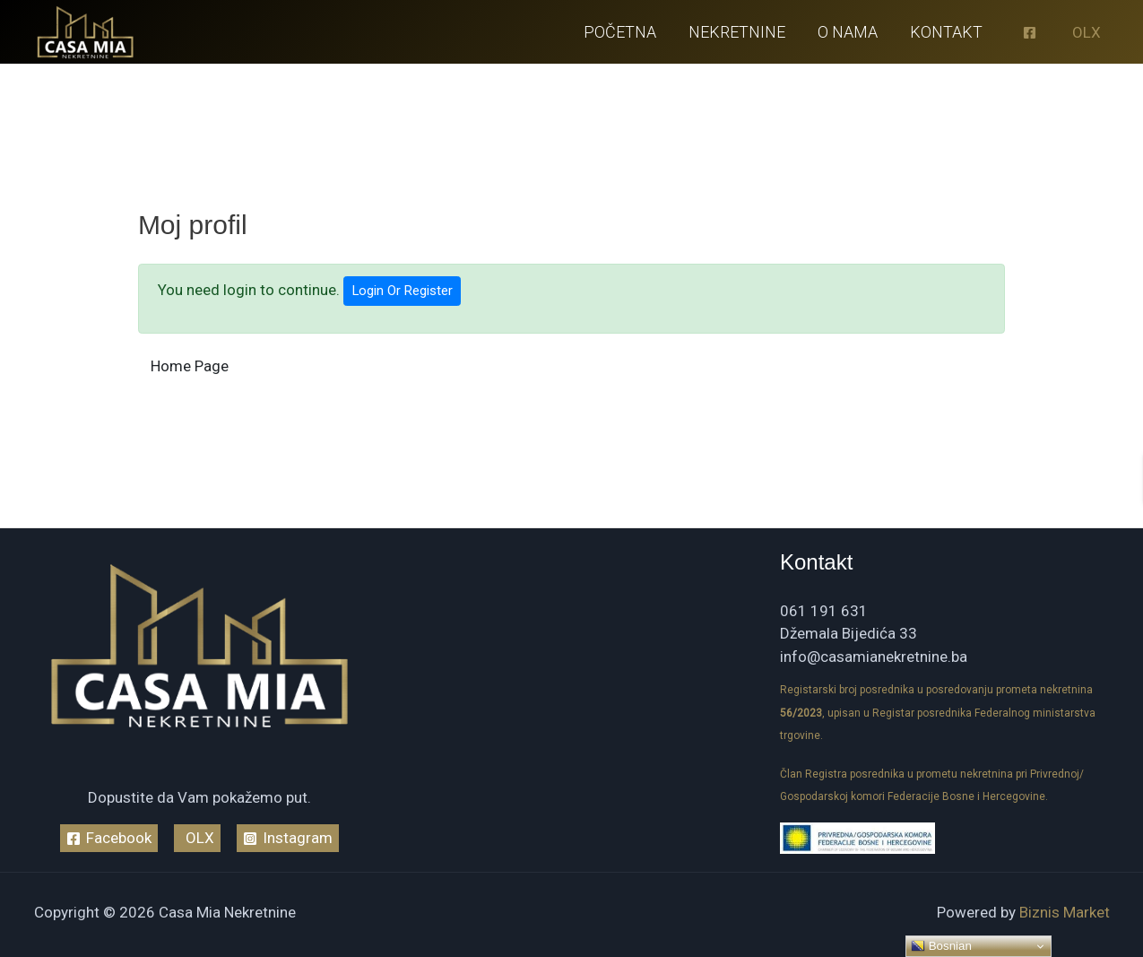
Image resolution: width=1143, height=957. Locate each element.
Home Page (190, 366)
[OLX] (1084, 32)
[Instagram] (288, 838)
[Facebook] (109, 838)
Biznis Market (1064, 912)
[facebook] (1032, 32)
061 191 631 (824, 611)
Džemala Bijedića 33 (848, 633)
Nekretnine (736, 31)
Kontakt (946, 31)
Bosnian (941, 946)
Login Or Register (402, 291)
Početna (620, 31)
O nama (848, 31)
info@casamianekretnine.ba (873, 657)
